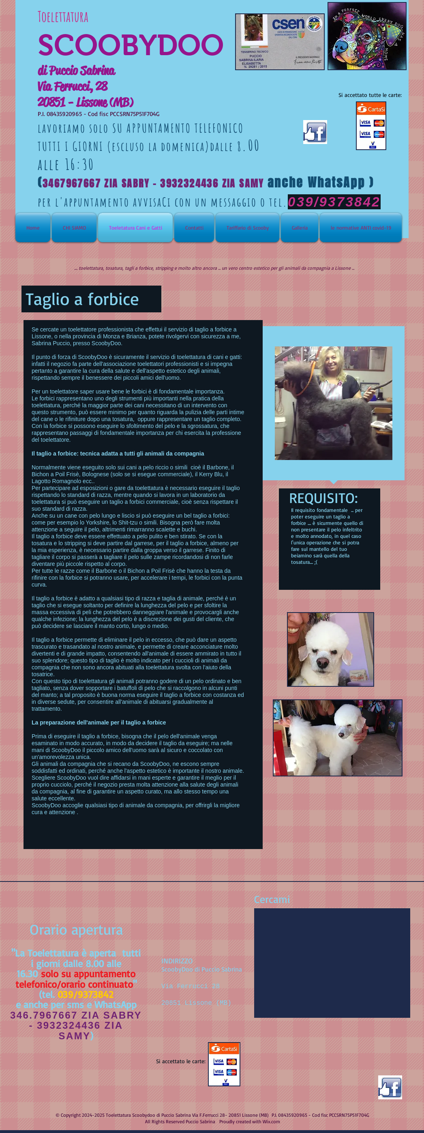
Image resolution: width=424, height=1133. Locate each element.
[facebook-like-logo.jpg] (390, 1087)
